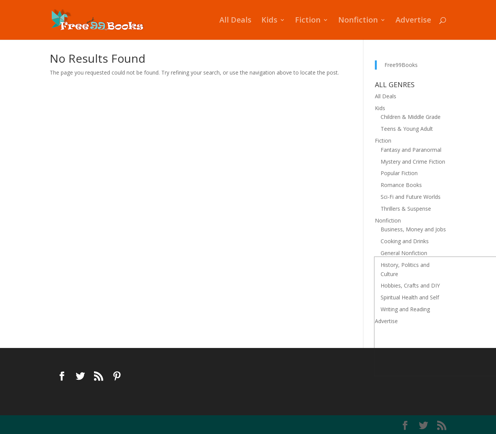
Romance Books (401, 185)
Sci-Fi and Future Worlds (411, 196)
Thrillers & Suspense (406, 208)
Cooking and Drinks (405, 241)
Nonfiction (358, 21)
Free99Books (401, 64)
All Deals (235, 21)
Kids (269, 21)
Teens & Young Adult (407, 128)
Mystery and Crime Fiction (413, 161)
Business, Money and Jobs (413, 229)
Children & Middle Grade (411, 116)
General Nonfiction (404, 253)
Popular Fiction (399, 173)
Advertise (413, 21)
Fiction (308, 21)
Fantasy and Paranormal (411, 149)
